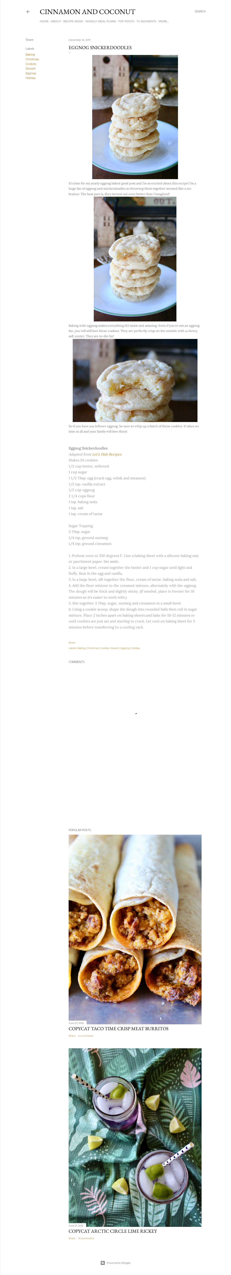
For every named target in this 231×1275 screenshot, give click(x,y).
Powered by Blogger (115, 1263)
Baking (30, 54)
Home (44, 21)
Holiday (31, 78)
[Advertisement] (135, 791)
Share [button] (29, 40)
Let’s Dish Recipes (106, 454)
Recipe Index (73, 21)
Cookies (31, 64)
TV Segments (146, 21)
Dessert (31, 68)
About (56, 21)
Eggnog (31, 73)
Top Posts (126, 21)
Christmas (32, 59)
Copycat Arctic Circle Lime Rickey (113, 1231)
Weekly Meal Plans (100, 21)
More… (163, 21)
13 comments (86, 1238)
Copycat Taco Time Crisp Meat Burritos (118, 1028)
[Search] (200, 11)
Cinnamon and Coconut (87, 11)
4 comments (85, 1035)
